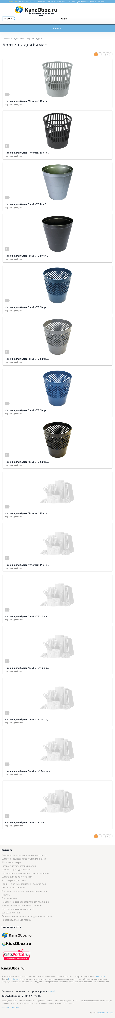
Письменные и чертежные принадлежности (25, 873)
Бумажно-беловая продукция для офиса (23, 858)
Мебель (5, 894)
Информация (74, 1)
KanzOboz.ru (99, 976)
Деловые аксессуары (13, 887)
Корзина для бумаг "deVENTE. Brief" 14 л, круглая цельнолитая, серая (27, 204)
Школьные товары (11, 862)
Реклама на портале (10, 1007)
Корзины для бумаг (14, 104)
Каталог (57, 28)
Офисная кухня (9, 898)
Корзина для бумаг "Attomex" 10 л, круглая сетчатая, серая (27, 101)
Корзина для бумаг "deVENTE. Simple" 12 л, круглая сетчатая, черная (27, 461)
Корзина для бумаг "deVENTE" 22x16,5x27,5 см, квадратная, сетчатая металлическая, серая (27, 719)
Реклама (102, 1)
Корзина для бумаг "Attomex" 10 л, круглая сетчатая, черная (27, 152)
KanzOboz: (12, 1)
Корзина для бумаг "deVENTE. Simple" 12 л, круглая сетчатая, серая (27, 358)
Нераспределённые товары (16, 919)
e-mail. (52, 991)
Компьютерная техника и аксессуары (21, 905)
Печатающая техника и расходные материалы (26, 916)
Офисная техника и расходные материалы (24, 890)
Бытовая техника (10, 912)
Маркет (84, 1)
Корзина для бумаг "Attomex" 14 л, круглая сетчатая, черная (27, 564)
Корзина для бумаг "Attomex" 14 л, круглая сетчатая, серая (27, 513)
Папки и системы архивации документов (23, 883)
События (51, 1)
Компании (23, 1)
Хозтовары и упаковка (13, 38)
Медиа (93, 1)
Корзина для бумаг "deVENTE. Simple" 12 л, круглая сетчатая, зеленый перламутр (27, 307)
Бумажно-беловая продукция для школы (24, 855)
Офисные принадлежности (16, 869)
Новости (42, 1)
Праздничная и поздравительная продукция (25, 901)
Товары (32, 1)
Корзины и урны (34, 38)
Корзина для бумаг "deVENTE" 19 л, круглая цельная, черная (27, 667)
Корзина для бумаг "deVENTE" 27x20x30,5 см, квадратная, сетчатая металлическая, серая (27, 822)
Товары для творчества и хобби (18, 865)
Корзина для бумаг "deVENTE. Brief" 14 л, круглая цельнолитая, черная (27, 255)
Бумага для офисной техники (17, 876)
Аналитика (61, 1)
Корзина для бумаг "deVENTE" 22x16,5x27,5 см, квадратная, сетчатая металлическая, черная (27, 770)
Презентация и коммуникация (17, 908)
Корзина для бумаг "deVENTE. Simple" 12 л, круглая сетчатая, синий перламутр (27, 410)
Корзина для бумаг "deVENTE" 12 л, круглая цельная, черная (27, 616)
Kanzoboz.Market (105, 1012)
